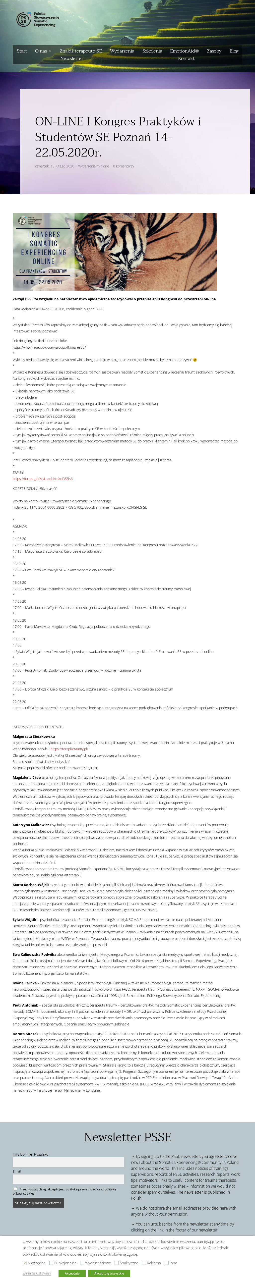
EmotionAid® (184, 52)
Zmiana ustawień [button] (37, 1273)
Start (22, 52)
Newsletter (71, 59)
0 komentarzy (123, 166)
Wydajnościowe (98, 1262)
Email (17, 1171)
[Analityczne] (117, 1263)
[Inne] (167, 1263)
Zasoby (214, 52)
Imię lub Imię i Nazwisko (30, 1154)
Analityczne (129, 1262)
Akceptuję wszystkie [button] (109, 1273)
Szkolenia (152, 52)
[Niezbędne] (25, 1263)
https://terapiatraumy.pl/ (69, 749)
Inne (173, 1262)
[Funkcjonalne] (51, 1263)
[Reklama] (144, 1263)
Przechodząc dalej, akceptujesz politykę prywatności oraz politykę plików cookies (64, 1191)
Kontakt (186, 59)
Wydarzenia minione (93, 166)
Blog (234, 52)
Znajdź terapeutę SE (81, 52)
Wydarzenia (122, 52)
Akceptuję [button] (72, 1273)
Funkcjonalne (65, 1262)
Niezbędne (37, 1262)
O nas (41, 52)
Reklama (154, 1262)
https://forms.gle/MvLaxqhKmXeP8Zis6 (43, 478)
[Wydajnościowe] (82, 1263)
